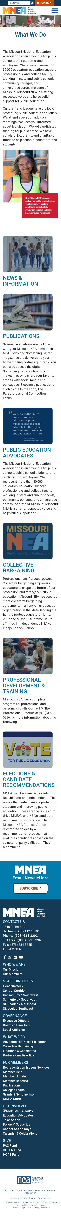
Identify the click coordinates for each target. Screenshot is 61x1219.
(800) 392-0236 (29, 940)
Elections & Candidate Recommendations (29, 779)
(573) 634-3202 (26, 936)
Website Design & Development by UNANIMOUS (31, 1208)
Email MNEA (12, 949)
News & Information (20, 281)
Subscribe (28, 888)
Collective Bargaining (18, 568)
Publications (21, 336)
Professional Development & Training (24, 685)
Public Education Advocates (27, 453)
